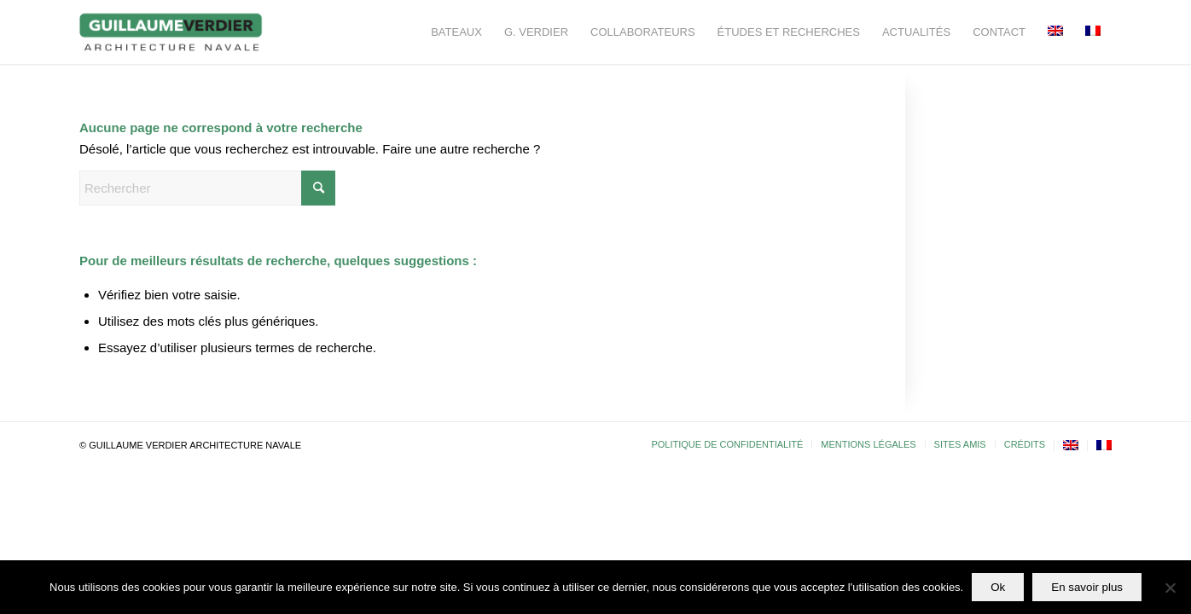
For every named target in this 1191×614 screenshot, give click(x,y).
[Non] (1169, 587)
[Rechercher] (207, 188)
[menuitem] (456, 32)
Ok (998, 587)
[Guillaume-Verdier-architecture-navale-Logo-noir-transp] (171, 32)
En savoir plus (1087, 587)
